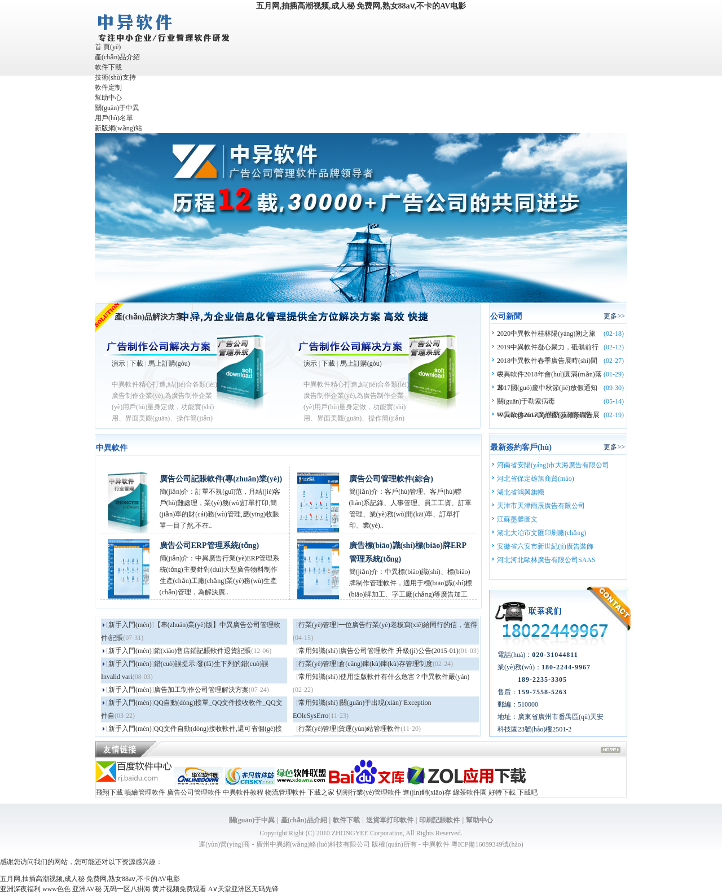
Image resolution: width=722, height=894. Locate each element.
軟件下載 (108, 67)
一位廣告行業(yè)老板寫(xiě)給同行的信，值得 (407, 625)
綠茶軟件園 (470, 792)
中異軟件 (436, 844)
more (610, 751)
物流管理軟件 (285, 792)
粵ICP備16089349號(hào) (487, 844)
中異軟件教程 (243, 792)
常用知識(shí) (318, 651)
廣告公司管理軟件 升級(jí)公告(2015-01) (399, 651)
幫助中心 (108, 98)
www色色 (56, 889)
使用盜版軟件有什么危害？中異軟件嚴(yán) (404, 677)
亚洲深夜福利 (20, 889)
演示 (118, 363)
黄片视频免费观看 (179, 889)
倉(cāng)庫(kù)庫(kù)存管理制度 (385, 664)
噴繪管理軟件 (145, 792)
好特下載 (502, 792)
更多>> (614, 316)
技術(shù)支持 (115, 77)
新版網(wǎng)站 (118, 128)
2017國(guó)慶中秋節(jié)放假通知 (547, 388)
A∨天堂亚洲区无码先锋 (243, 889)
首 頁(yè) (108, 47)
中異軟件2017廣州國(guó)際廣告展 (548, 415)
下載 (136, 363)
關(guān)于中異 (117, 108)
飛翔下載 (109, 792)
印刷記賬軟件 (439, 820)
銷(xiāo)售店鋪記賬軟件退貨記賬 (203, 651)
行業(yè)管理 (317, 625)
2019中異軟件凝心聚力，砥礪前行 (547, 347)
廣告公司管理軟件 (194, 792)
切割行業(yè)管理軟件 (368, 792)
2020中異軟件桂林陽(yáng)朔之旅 (546, 334)
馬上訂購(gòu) (169, 363)
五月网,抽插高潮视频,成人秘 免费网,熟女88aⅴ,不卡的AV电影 (361, 6)
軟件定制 (108, 87)
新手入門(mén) (130, 625)
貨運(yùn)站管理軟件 (369, 729)
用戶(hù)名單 (114, 118)
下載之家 (320, 792)
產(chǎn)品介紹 (117, 57)
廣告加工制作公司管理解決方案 (201, 690)
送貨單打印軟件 (389, 820)
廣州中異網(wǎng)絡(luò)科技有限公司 (313, 844)
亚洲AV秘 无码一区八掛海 (111, 889)
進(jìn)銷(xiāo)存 (427, 792)
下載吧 (527, 792)
